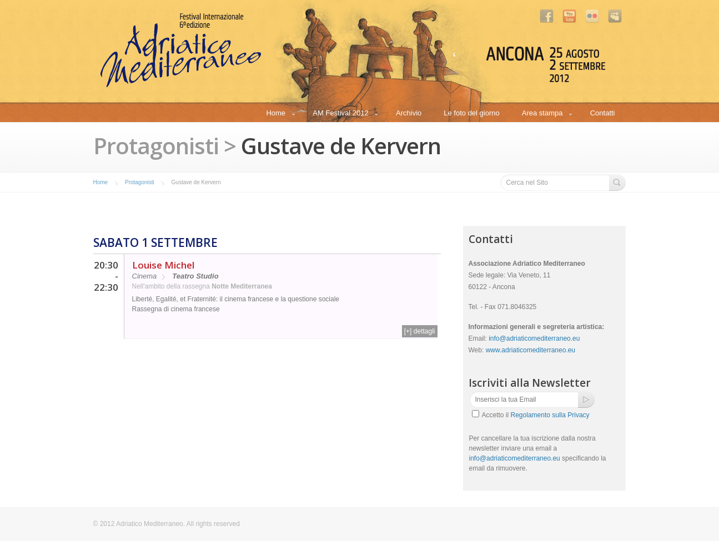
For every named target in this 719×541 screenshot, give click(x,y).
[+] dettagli (419, 331)
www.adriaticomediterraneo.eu (530, 350)
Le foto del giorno (471, 113)
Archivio (408, 113)
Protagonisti (139, 182)
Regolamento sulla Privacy (550, 415)
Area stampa (542, 114)
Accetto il (536, 415)
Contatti (602, 113)
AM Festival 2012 (340, 114)
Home (275, 114)
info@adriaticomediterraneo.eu (534, 338)
